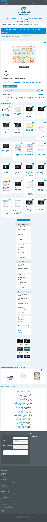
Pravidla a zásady (4, 500)
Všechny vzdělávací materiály (10, 35)
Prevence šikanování (5, 506)
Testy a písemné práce (22, 242)
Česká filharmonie (4, 489)
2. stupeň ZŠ (5, 82)
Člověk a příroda (21, 277)
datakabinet (34, 436)
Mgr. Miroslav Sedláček (20, 410)
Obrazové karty (21, 244)
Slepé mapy (20, 234)
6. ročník (10, 82)
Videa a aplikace (21, 231)
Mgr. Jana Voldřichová (20, 424)
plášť (39, 82)
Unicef (2, 488)
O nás (2, 469)
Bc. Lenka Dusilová (20, 394)
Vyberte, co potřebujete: (7, 448)
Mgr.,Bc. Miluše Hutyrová (20, 402)
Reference (3, 472)
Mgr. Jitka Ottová (20, 423)
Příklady (2, 511)
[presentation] (12, 457)
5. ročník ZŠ (22, 35)
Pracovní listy (20, 239)
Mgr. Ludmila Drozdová (20, 399)
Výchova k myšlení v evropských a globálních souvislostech (23, 303)
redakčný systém (22, 517)
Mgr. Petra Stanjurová (20, 407)
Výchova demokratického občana (23, 299)
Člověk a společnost (22, 279)
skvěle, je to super (21, 321)
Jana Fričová (20, 420)
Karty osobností (21, 247)
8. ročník (19, 82)
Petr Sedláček (20, 391)
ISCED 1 (17, 35)
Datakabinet (3, 35)
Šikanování (3, 498)
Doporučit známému (24, 66)
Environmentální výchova (23, 309)
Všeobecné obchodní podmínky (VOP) (8, 482)
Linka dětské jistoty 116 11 (6, 507)
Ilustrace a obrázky (22, 252)
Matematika (26, 35)
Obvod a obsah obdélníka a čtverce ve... (6, 131)
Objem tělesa (41, 113)
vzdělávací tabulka (18, 84)
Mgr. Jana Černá (20, 414)
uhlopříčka (11, 84)
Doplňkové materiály (22, 257)
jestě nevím (20, 324)
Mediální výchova (21, 312)
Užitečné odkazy (4, 479)
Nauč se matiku (4, 508)
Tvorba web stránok (15, 517)
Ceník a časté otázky (5, 480)
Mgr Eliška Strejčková (20, 412)
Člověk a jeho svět (21, 274)
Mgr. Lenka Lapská (20, 390)
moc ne (19, 326)
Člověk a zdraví (21, 284)
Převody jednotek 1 (29, 154)
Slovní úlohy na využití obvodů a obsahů (29, 172)
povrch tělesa (5, 84)
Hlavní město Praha (37, 381)
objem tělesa (34, 82)
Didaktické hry (21, 237)
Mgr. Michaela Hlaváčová (20, 403)
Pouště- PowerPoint (10, 381)
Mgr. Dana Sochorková (20, 406)
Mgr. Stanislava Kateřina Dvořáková (21, 427)
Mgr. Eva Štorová (20, 392)
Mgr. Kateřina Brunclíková (20, 400)
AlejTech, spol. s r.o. (31, 517)
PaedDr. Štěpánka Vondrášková (20, 415)
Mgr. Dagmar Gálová (21, 418)
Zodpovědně (3, 510)
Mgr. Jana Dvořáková (20, 404)
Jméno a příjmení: (6, 437)
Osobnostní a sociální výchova (22, 295)
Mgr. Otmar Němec (20, 398)
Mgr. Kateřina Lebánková (21, 428)
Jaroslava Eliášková (20, 408)
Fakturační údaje (4, 473)
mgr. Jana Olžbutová (20, 395)
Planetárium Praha (4, 491)
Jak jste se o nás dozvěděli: (7, 445)
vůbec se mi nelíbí (21, 328)
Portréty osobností (21, 249)
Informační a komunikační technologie (23, 271)
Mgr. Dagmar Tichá (20, 396)
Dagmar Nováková (21, 426)
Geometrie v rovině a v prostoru (34, 35)
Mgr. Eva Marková (20, 411)
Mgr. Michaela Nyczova (20, 422)
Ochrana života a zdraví (5, 497)
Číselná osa (17, 187)
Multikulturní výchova (22, 307)
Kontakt (2, 474)
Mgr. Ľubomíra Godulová (21, 419)
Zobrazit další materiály (23, 220)
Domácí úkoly (20, 254)
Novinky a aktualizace (22, 226)
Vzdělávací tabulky (22, 229)
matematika (28, 82)
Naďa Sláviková (20, 416)
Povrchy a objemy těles (7, 90)
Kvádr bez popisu (6, 114)
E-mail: (4, 440)
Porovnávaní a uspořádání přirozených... (29, 208)
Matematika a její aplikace (23, 268)
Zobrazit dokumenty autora (9, 86)
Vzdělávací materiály (5, 470)
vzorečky (25, 84)
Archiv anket (20, 332)
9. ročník (23, 82)
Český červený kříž (4, 486)
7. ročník (15, 82)
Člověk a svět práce (22, 282)
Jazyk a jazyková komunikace (21, 265)
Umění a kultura (21, 287)
